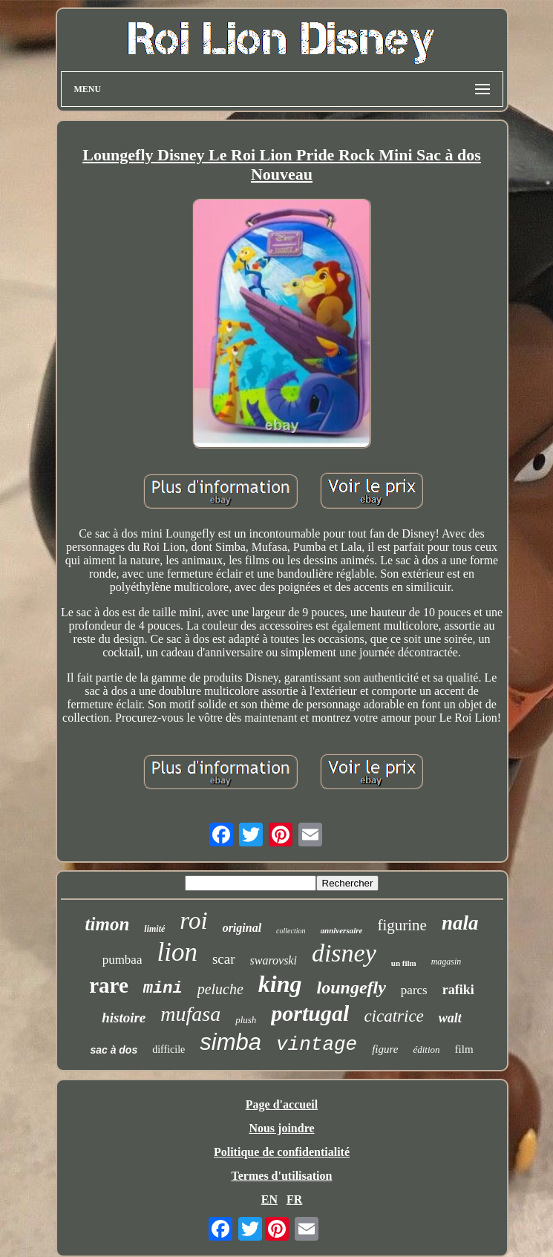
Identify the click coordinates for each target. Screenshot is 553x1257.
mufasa (190, 1013)
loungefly (351, 987)
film (464, 1049)
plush (245, 1019)
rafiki (458, 989)
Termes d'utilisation (282, 1175)
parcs (414, 990)
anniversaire (342, 930)
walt (450, 1018)
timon (107, 924)
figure (385, 1049)
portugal (310, 1013)
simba (230, 1042)
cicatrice (393, 1016)
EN (269, 1199)
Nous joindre (281, 1128)
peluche (220, 989)
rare (108, 985)
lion (177, 952)
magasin (446, 961)
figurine (401, 925)
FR (294, 1199)
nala (460, 923)
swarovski (273, 960)
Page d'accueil (282, 1104)
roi (193, 920)
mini (163, 988)
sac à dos (113, 1050)
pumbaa (122, 960)
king (280, 983)
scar (223, 959)
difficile (168, 1049)
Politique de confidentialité (282, 1152)
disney (344, 953)
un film (403, 963)
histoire (123, 1017)
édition (426, 1049)
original (242, 927)
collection (290, 931)
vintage (316, 1045)
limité (154, 929)
